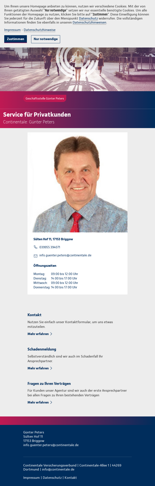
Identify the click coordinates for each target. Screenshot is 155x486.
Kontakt (71, 478)
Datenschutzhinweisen (89, 22)
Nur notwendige (46, 39)
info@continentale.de (58, 469)
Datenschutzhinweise (39, 30)
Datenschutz (88, 18)
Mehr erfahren (38, 334)
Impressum (12, 30)
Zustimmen (15, 39)
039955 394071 (49, 247)
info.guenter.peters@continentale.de (65, 255)
